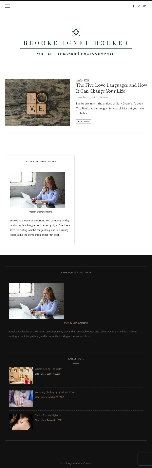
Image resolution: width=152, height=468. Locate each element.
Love (86, 80)
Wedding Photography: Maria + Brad (55, 392)
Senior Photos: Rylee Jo (48, 415)
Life (43, 374)
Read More (83, 121)
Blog (79, 80)
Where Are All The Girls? (48, 368)
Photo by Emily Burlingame (40, 212)
